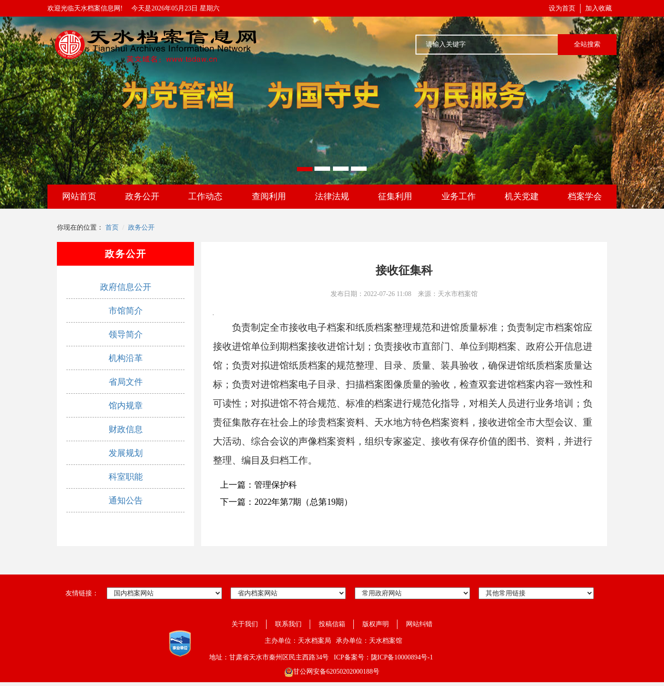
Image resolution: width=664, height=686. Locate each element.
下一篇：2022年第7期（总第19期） (286, 502)
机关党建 (522, 196)
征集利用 (395, 196)
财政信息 (126, 429)
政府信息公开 (125, 287)
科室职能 (126, 477)
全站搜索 (587, 44)
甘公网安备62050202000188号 (332, 671)
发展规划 (126, 453)
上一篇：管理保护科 (258, 485)
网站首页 (79, 196)
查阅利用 (269, 196)
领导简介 (126, 334)
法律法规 (332, 196)
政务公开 (142, 196)
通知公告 (126, 500)
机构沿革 (126, 358)
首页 (112, 227)
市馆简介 (126, 310)
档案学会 (585, 196)
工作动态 (205, 196)
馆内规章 (126, 405)
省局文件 (126, 382)
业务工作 (459, 196)
